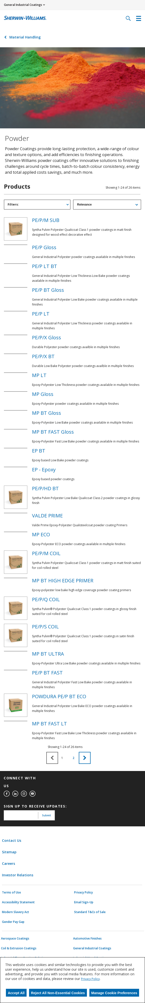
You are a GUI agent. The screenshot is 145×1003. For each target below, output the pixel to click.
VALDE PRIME (47, 515)
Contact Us (11, 840)
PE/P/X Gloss (46, 337)
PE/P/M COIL (46, 553)
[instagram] (24, 794)
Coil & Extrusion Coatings (18, 948)
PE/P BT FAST (47, 672)
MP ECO (41, 534)
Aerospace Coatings (15, 939)
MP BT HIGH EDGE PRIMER (62, 580)
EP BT (38, 450)
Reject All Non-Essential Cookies (58, 993)
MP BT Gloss (46, 413)
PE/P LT (40, 313)
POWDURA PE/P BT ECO (59, 696)
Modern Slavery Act (15, 912)
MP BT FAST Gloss (53, 431)
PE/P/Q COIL (46, 599)
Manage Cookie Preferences (114, 993)
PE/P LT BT (44, 266)
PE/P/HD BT (45, 488)
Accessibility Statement (18, 902)
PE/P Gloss (44, 247)
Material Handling (25, 37)
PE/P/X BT (43, 356)
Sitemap (9, 852)
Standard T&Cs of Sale (90, 912)
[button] (85, 758)
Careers (8, 863)
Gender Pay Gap (13, 922)
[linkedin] (15, 794)
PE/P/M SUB (45, 220)
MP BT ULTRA (48, 653)
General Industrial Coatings (92, 948)
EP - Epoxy (44, 469)
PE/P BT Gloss (48, 290)
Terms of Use (11, 892)
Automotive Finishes (87, 939)
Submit (46, 815)
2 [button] (73, 758)
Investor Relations (17, 875)
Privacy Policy (83, 892)
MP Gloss (42, 394)
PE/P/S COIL (45, 626)
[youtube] (32, 794)
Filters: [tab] (13, 204)
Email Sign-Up (83, 902)
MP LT (39, 375)
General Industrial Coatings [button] (23, 5)
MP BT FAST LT (49, 723)
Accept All (16, 993)
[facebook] (7, 794)
